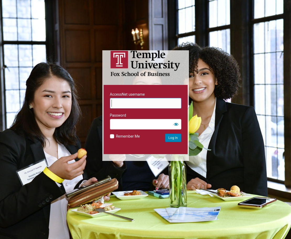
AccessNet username (127, 94)
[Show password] (176, 124)
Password (118, 115)
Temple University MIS (146, 63)
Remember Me (128, 136)
